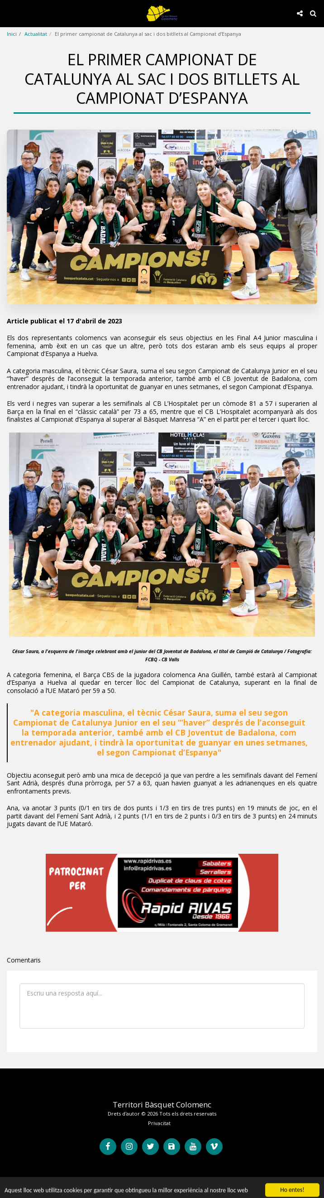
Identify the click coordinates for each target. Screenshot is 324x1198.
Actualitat (35, 33)
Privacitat (159, 1123)
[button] (10, 13)
